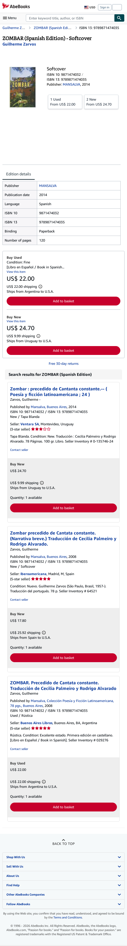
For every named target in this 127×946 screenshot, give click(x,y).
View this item (16, 272)
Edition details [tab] (18, 173)
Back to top (63, 843)
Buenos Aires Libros (36, 723)
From (65, 101)
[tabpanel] (61, 213)
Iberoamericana (33, 574)
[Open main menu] (10, 18)
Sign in (104, 7)
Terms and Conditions (67, 917)
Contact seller (19, 450)
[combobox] (70, 18)
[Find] (119, 18)
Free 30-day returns (64, 363)
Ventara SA (29, 424)
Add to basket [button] (63, 301)
